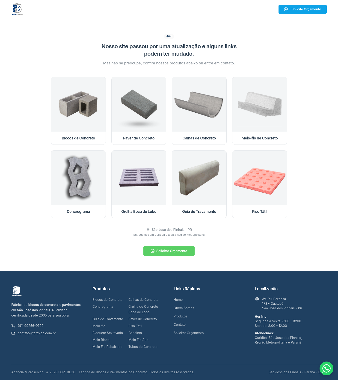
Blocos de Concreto (107, 300)
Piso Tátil (135, 326)
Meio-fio (98, 326)
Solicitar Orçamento (169, 251)
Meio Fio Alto (138, 340)
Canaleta (135, 333)
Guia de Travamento (107, 319)
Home (111, 9)
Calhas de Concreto (143, 300)
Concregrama (102, 306)
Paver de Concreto (142, 319)
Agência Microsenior (27, 372)
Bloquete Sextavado (107, 333)
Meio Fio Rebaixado (107, 347)
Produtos (165, 9)
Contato (190, 9)
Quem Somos (135, 9)
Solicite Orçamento (302, 9)
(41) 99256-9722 (27, 326)
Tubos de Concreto (142, 347)
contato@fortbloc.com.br (33, 333)
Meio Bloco (101, 340)
